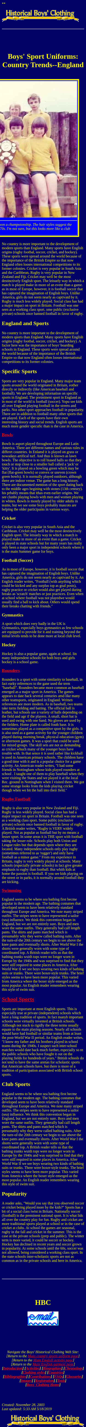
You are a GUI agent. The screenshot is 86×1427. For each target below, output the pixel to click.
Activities (33, 1368)
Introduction (12, 1368)
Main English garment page (53, 1364)
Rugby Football (16, 799)
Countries (55, 1372)
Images (26, 1381)
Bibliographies (15, 1376)
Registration (44, 1381)
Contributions (40, 1376)
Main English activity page (53, 1360)
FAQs (58, 1376)
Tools (61, 1381)
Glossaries (74, 1376)
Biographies (52, 1368)
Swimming (11, 890)
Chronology (74, 1368)
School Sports (18, 999)
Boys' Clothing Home (43, 1385)
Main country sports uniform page (53, 1356)
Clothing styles (34, 1372)
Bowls (7, 434)
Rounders (11, 670)
